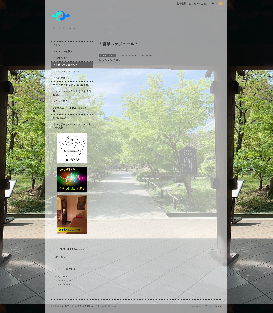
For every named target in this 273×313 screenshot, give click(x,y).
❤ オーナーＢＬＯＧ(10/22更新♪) (71, 84)
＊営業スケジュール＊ (65, 64)
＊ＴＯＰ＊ (59, 45)
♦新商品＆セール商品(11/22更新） (70, 110)
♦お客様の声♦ (60, 117)
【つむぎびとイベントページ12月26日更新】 (71, 126)
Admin (218, 306)
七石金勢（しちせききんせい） (77, 306)
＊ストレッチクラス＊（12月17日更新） (72, 93)
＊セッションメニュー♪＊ (67, 71)
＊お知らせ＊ (60, 58)
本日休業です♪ (62, 257)
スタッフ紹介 (60, 101)
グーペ (208, 306)
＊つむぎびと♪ (61, 78)
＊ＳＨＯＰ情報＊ (63, 51)
